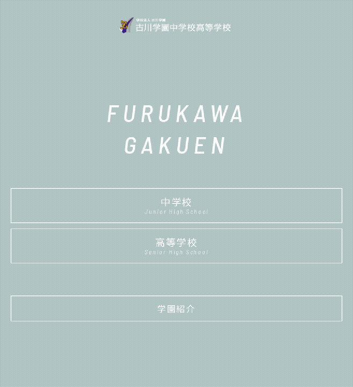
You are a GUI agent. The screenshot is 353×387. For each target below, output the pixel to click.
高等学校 (176, 245)
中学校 (176, 205)
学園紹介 (176, 308)
